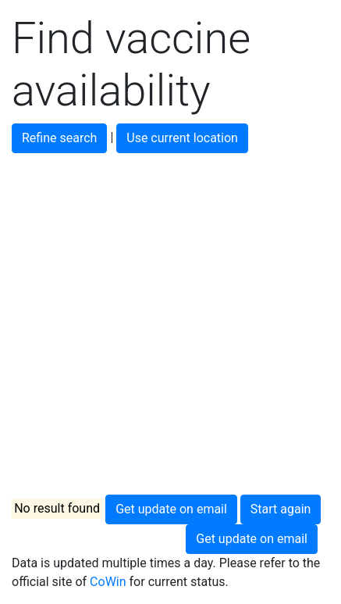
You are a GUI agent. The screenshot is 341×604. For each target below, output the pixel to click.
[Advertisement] (170, 324)
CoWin (108, 581)
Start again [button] (280, 509)
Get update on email (171, 509)
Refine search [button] (59, 137)
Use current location (182, 137)
